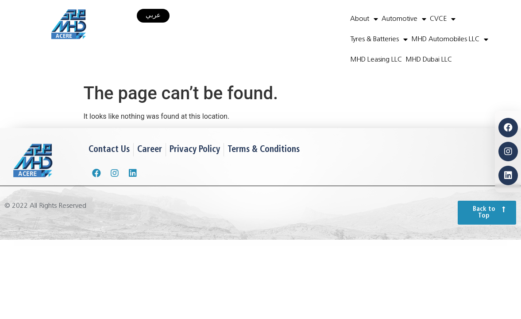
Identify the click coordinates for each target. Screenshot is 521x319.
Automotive (404, 19)
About (364, 19)
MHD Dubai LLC (428, 59)
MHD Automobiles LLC (449, 39)
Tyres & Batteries (379, 39)
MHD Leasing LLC (376, 59)
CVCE (442, 19)
